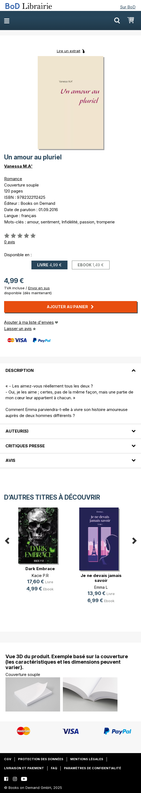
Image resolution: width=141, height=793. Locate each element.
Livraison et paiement (24, 768)
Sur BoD (128, 7)
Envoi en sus (39, 288)
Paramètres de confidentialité (92, 768)
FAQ (54, 768)
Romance (13, 178)
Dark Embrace (40, 568)
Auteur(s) (16, 431)
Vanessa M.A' (18, 166)
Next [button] (134, 539)
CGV (7, 759)
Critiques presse (25, 445)
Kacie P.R (40, 575)
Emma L (101, 587)
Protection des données (40, 759)
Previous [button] (7, 539)
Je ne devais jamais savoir (101, 578)
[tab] (70, 367)
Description (19, 370)
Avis (10, 460)
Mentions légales (86, 759)
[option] (40, 554)
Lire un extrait (68, 51)
